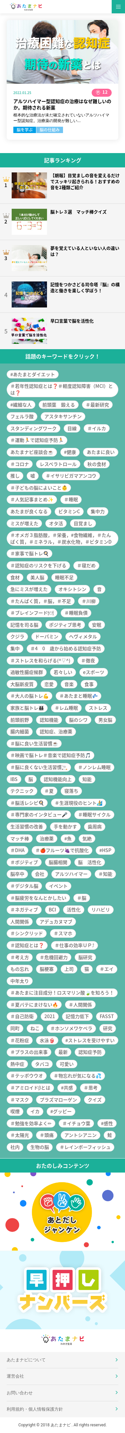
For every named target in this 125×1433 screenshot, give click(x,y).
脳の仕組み (50, 130)
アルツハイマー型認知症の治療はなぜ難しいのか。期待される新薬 (62, 104)
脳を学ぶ (25, 130)
